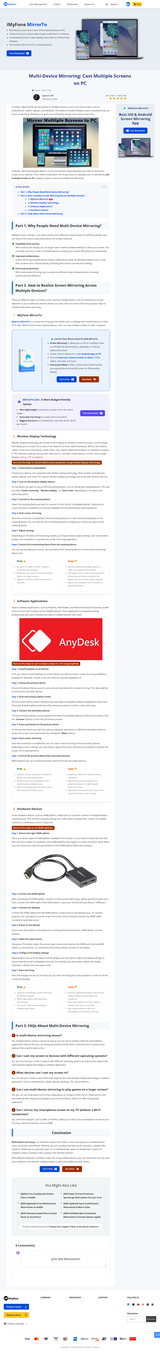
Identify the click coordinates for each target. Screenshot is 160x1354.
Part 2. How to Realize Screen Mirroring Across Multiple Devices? (53, 195)
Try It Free (67, 379)
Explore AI (89, 4)
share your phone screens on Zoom (75, 357)
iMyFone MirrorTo (21, 321)
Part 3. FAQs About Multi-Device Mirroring (42, 213)
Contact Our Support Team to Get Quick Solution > (74, 1226)
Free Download (19, 53)
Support (114, 4)
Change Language (15, 1323)
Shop (137, 4)
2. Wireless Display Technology (43, 202)
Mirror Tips (47, 90)
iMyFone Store (16, 1315)
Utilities (57, 4)
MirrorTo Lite (31, 399)
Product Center (16, 1307)
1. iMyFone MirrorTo (38, 199)
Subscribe (151, 1319)
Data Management (38, 4)
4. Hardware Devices (38, 210)
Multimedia (72, 4)
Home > (38, 90)
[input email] (136, 1319)
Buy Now (89, 379)
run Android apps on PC (89, 353)
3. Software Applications (40, 206)
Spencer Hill (48, 95)
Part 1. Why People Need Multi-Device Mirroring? (45, 192)
